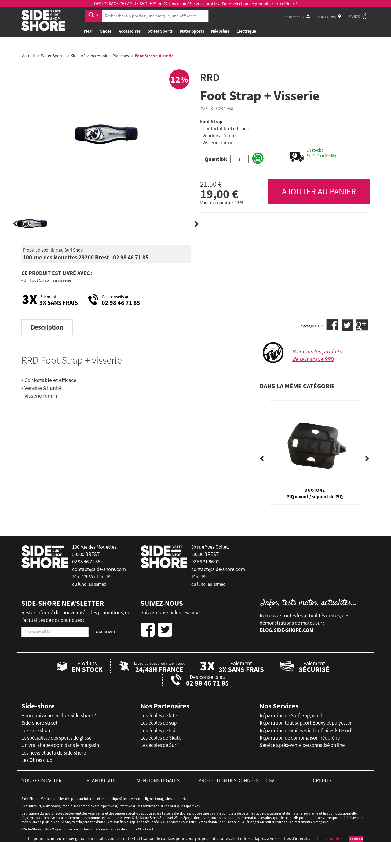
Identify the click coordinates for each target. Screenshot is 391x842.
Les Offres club (36, 760)
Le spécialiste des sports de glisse (56, 737)
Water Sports (192, 31)
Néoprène (220, 31)
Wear (88, 31)
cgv (269, 780)
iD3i (139, 829)
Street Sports (160, 31)
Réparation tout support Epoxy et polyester (306, 722)
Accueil (28, 56)
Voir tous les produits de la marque (317, 355)
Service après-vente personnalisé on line (302, 745)
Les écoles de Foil (159, 730)
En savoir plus (329, 838)
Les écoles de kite (159, 715)
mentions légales (158, 780)
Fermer (356, 839)
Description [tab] (47, 327)
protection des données (228, 780)
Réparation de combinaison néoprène (300, 737)
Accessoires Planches (110, 56)
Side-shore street (39, 722)
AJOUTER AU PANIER (319, 191)
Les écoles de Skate (161, 737)
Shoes (105, 31)
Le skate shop (35, 730)
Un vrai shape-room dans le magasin (60, 745)
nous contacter (41, 780)
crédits (322, 780)
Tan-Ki (149, 829)
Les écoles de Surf (159, 745)
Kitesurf (78, 56)
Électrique (246, 31)
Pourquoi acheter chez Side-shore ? (58, 715)
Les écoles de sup (159, 722)
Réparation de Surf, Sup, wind (291, 715)
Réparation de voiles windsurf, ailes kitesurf (305, 730)
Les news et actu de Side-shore (53, 752)
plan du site (101, 780)
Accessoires (130, 31)
